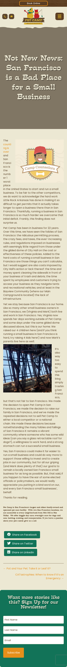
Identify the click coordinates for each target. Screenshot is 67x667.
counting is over (7, 148)
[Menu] (59, 16)
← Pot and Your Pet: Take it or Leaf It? (27, 568)
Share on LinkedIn (23, 552)
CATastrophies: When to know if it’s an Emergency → (39, 576)
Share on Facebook (24, 535)
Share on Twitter (22, 543)
